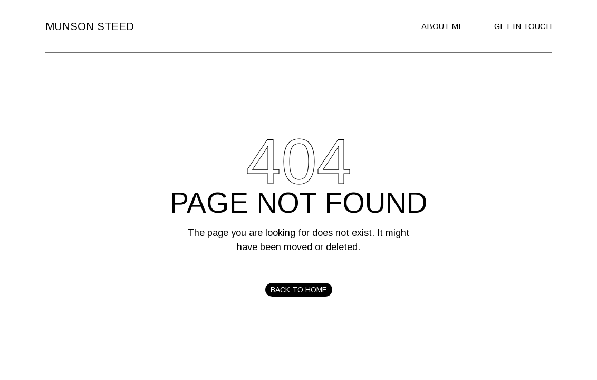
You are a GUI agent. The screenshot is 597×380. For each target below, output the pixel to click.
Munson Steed (89, 26)
